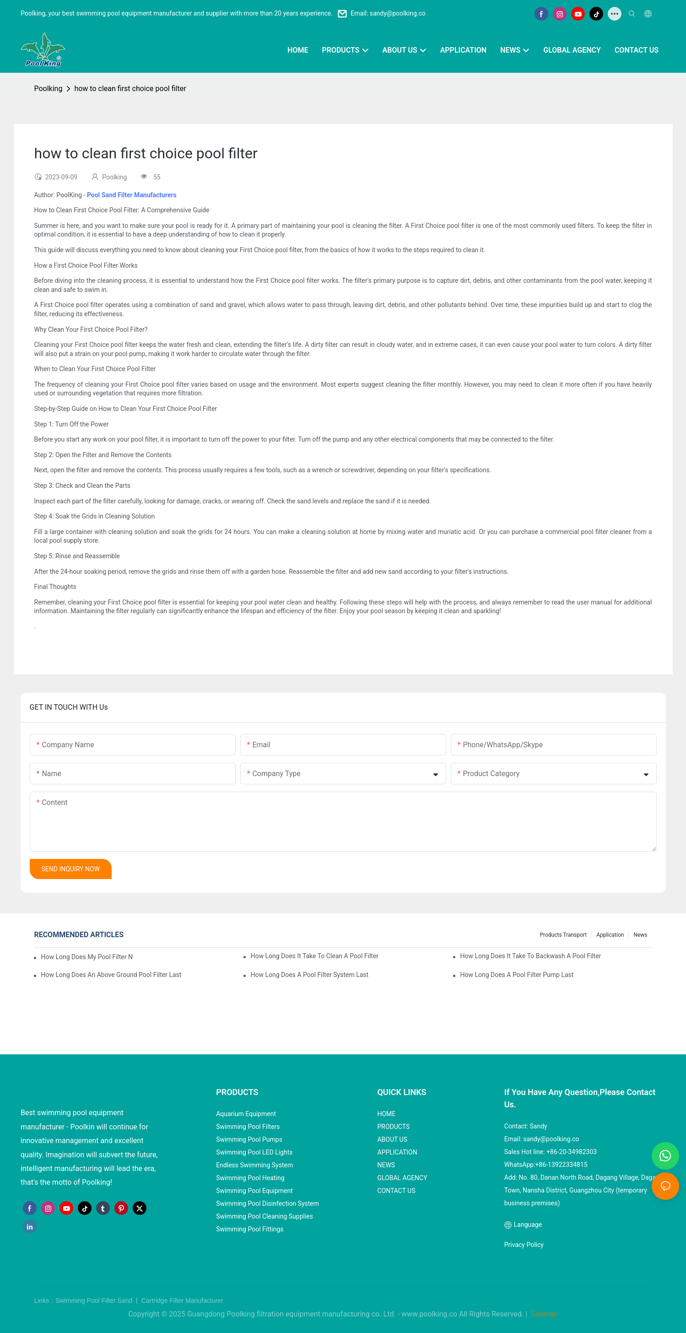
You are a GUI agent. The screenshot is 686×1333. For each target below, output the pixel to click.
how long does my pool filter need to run (87, 957)
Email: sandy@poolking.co (388, 13)
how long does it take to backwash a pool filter (530, 956)
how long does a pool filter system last (309, 974)
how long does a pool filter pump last (516, 974)
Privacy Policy (524, 1244)
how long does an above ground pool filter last (111, 974)
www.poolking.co (429, 1314)
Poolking (48, 88)
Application (610, 935)
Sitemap (543, 1314)
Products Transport (563, 935)
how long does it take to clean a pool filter (314, 956)
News (640, 935)
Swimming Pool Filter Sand (94, 1300)
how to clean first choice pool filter (130, 88)
